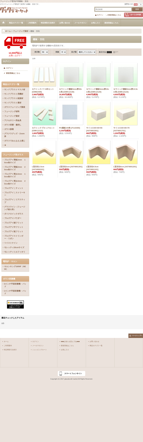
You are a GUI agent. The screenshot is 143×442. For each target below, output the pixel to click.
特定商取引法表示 (10, 350)
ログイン (100, 15)
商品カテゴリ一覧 (96, 345)
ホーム (6, 341)
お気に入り (65, 350)
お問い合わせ (94, 341)
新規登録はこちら (114, 15)
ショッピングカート (39, 350)
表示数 (37, 52)
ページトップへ (137, 335)
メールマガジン (38, 345)
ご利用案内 (8, 345)
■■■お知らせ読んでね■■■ (70, 341)
